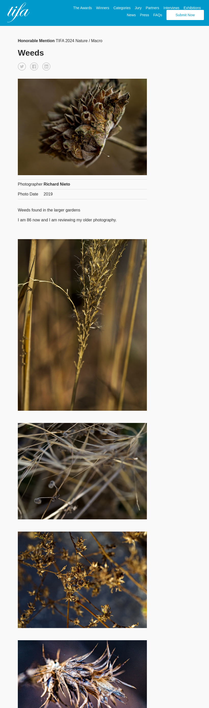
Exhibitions (192, 8)
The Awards (82, 8)
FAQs (157, 15)
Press (144, 15)
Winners (102, 8)
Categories (122, 8)
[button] (22, 66)
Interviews (171, 8)
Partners (152, 8)
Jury (138, 8)
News (131, 15)
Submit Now (185, 15)
